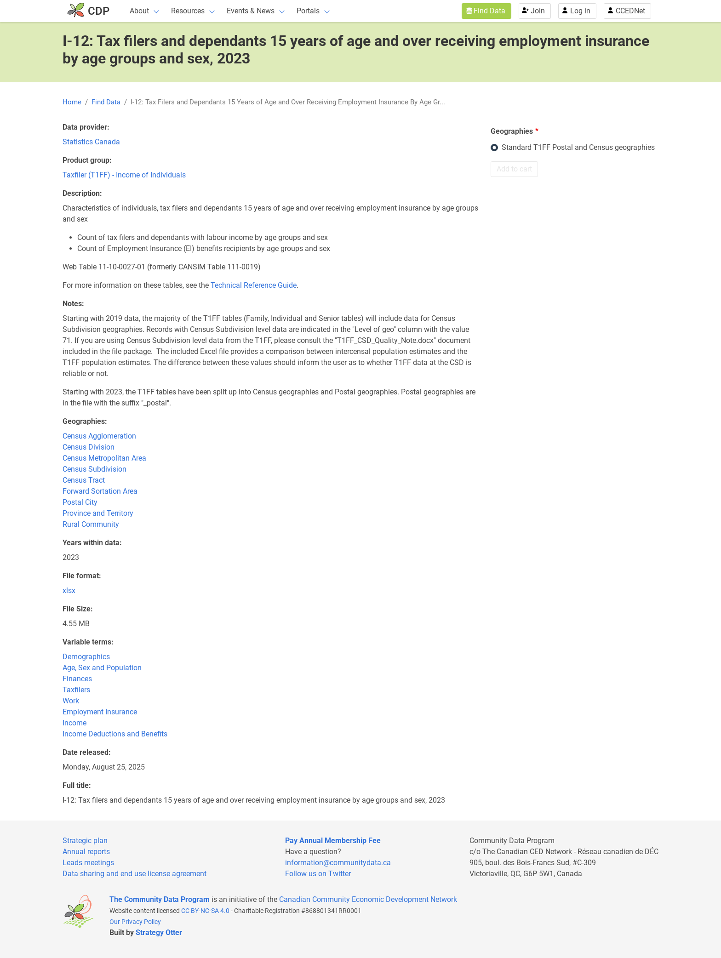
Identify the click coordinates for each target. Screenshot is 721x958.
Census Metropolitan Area (104, 458)
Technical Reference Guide (254, 285)
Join (538, 10)
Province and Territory (98, 513)
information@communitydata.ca (338, 862)
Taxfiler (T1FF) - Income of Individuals (124, 175)
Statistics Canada (91, 141)
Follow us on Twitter (318, 873)
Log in (580, 10)
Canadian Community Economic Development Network (368, 899)
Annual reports (86, 851)
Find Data (489, 10)
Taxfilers (76, 689)
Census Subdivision (94, 469)
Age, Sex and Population (102, 667)
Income (74, 722)
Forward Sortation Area (100, 491)
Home (72, 102)
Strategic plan (85, 840)
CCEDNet (630, 10)
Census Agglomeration (99, 436)
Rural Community (91, 524)
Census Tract (84, 480)
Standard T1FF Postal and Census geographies (578, 147)
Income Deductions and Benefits (115, 734)
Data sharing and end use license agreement (134, 873)
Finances (77, 678)
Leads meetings (88, 862)
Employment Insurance (100, 711)
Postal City (80, 502)
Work (71, 700)
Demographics (86, 656)
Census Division (88, 447)
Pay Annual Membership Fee (333, 840)
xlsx (69, 590)
